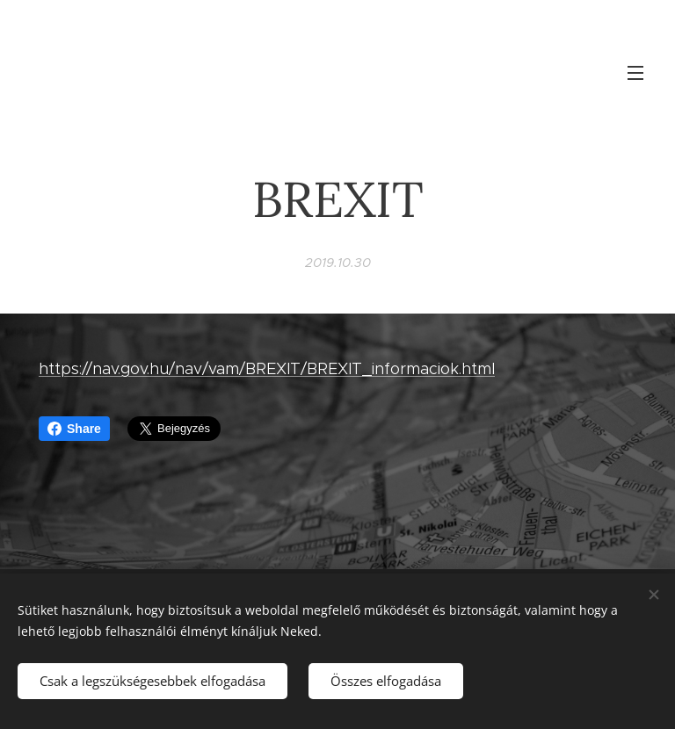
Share (74, 429)
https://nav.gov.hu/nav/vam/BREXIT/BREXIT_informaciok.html (267, 369)
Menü (635, 73)
